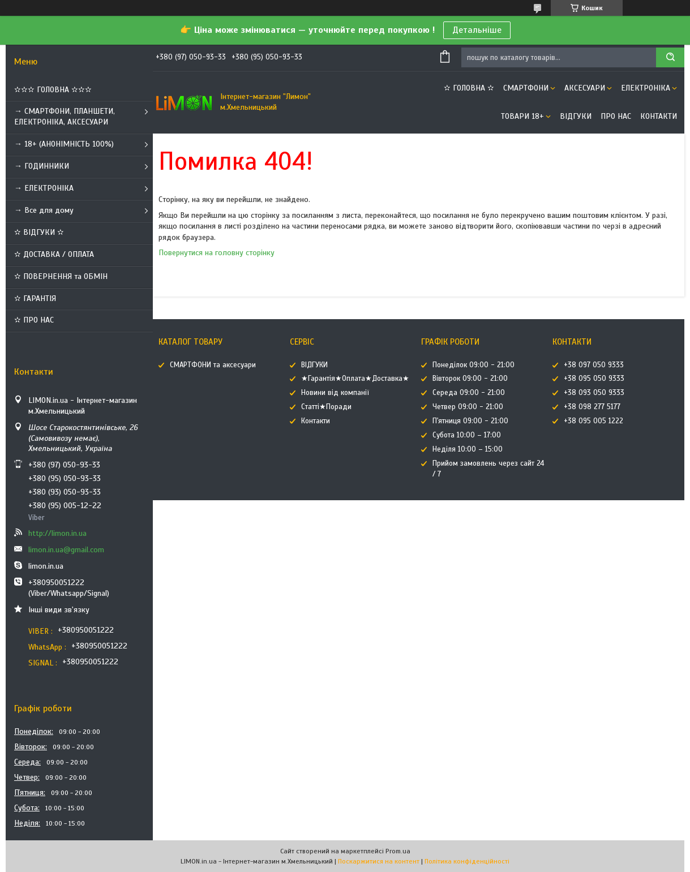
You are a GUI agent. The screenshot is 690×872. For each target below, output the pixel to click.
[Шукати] (670, 57)
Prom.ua (397, 851)
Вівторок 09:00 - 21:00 (470, 378)
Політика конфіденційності (467, 861)
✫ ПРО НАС (34, 320)
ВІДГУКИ (576, 116)
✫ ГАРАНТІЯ (35, 298)
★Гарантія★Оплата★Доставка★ (355, 378)
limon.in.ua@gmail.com (66, 550)
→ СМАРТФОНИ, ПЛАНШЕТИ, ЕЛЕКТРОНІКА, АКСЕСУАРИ (64, 116)
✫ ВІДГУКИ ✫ (39, 232)
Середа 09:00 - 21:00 (468, 392)
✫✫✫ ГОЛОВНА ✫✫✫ (53, 89)
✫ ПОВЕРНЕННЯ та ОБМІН (61, 276)
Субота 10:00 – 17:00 (466, 435)
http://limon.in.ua (57, 533)
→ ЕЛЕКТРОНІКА (44, 188)
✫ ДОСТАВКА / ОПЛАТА (54, 254)
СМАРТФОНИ (525, 88)
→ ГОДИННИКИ (41, 166)
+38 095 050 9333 (594, 378)
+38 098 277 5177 (592, 406)
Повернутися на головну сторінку (216, 252)
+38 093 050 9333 (594, 392)
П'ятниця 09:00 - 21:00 (470, 421)
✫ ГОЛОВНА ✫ (469, 88)
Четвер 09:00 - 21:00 (467, 406)
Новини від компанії (335, 392)
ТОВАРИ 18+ (522, 116)
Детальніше (477, 30)
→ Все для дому (44, 210)
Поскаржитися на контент (378, 861)
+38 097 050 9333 (594, 365)
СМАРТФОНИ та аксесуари (213, 365)
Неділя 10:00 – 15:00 (467, 449)
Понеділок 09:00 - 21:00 (473, 365)
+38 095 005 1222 (593, 421)
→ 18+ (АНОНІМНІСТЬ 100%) (64, 144)
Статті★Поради (326, 406)
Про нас (616, 116)
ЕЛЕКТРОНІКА (645, 88)
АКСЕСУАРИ (584, 88)
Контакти (658, 116)
